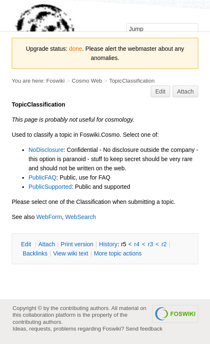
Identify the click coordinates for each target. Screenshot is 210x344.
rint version (77, 244)
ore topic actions (118, 253)
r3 (150, 244)
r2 (163, 244)
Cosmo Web (87, 81)
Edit (160, 91)
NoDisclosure (46, 149)
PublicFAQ (42, 177)
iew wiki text (70, 253)
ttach (46, 244)
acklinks (35, 253)
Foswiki (55, 81)
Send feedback (144, 329)
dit (27, 244)
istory (108, 244)
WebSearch (80, 217)
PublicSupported (50, 186)
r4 (136, 244)
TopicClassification (132, 81)
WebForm (49, 217)
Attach (185, 91)
